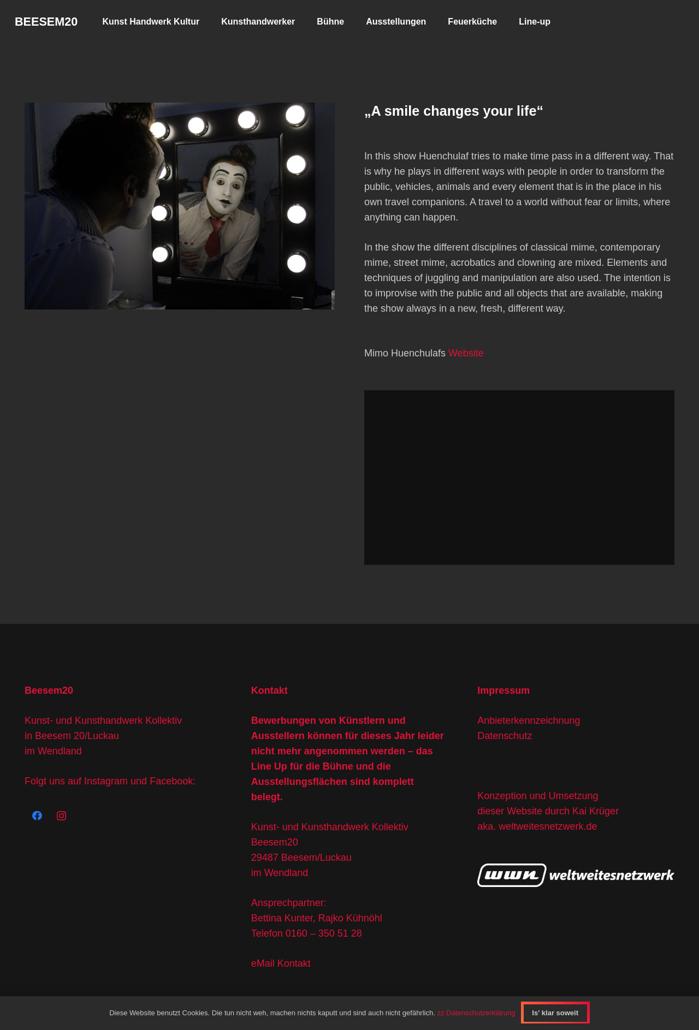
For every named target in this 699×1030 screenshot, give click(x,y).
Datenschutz (504, 735)
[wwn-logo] (575, 875)
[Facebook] (37, 815)
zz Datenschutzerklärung (476, 1013)
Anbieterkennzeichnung (528, 720)
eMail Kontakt (281, 963)
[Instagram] (61, 815)
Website (466, 353)
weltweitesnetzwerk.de (548, 826)
